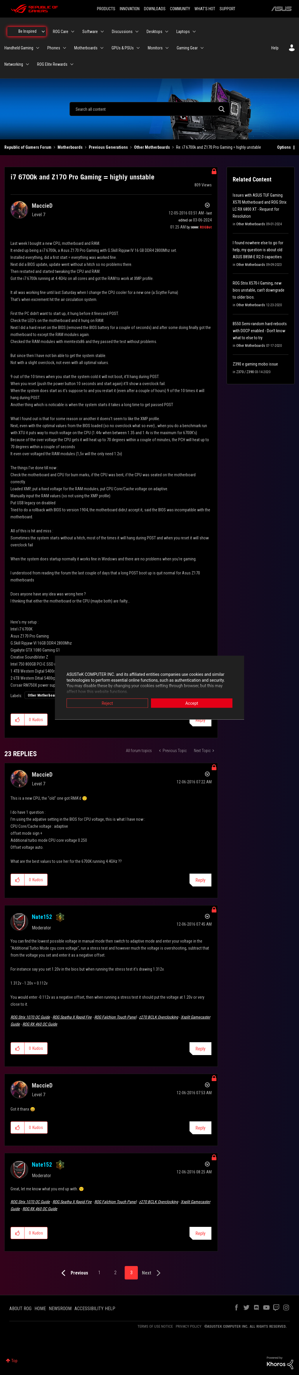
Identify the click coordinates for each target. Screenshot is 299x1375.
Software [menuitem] (90, 31)
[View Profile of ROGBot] (206, 227)
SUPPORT (227, 8)
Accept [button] (191, 703)
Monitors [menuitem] (155, 48)
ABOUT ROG (20, 1308)
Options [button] (284, 147)
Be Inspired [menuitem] (27, 31)
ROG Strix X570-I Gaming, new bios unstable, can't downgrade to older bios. (258, 290)
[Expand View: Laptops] (194, 31)
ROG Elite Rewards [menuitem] (52, 64)
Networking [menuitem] (13, 64)
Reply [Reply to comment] (200, 880)
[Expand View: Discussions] (137, 31)
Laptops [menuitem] (183, 31)
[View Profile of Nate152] (42, 916)
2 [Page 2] (115, 1272)
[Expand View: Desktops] (167, 31)
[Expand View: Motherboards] (102, 48)
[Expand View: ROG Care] (73, 31)
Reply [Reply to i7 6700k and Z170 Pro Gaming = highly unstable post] (200, 720)
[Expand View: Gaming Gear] (202, 48)
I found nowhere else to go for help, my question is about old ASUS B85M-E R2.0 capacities (258, 249)
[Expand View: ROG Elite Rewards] (72, 64)
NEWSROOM (60, 1308)
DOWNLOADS (155, 8)
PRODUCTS (106, 8)
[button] (18, 719)
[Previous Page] (73, 1273)
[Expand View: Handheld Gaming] (38, 48)
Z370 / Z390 (245, 372)
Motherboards (70, 147)
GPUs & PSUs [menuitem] (123, 48)
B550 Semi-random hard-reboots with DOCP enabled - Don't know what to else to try (260, 330)
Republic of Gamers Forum (27, 147)
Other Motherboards (152, 147)
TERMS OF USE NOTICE (155, 1326)
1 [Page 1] (99, 1272)
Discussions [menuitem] (122, 31)
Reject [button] (107, 703)
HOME (40, 1308)
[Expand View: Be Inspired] (43, 31)
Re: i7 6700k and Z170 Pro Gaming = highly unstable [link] (218, 147)
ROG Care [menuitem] (60, 31)
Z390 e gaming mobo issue (255, 364)
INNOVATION (130, 8)
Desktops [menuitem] (154, 31)
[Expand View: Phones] (64, 48)
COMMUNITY (180, 8)
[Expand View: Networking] (27, 64)
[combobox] (149, 109)
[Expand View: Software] (102, 31)
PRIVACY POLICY (188, 1326)
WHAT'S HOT (204, 8)
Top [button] (14, 1360)
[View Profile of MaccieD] (42, 205)
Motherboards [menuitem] (86, 48)
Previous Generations (108, 147)
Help (275, 48)
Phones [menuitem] (53, 48)
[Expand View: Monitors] (167, 48)
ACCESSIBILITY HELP (94, 1308)
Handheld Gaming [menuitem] (18, 48)
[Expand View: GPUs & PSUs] (138, 48)
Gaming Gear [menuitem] (187, 48)
